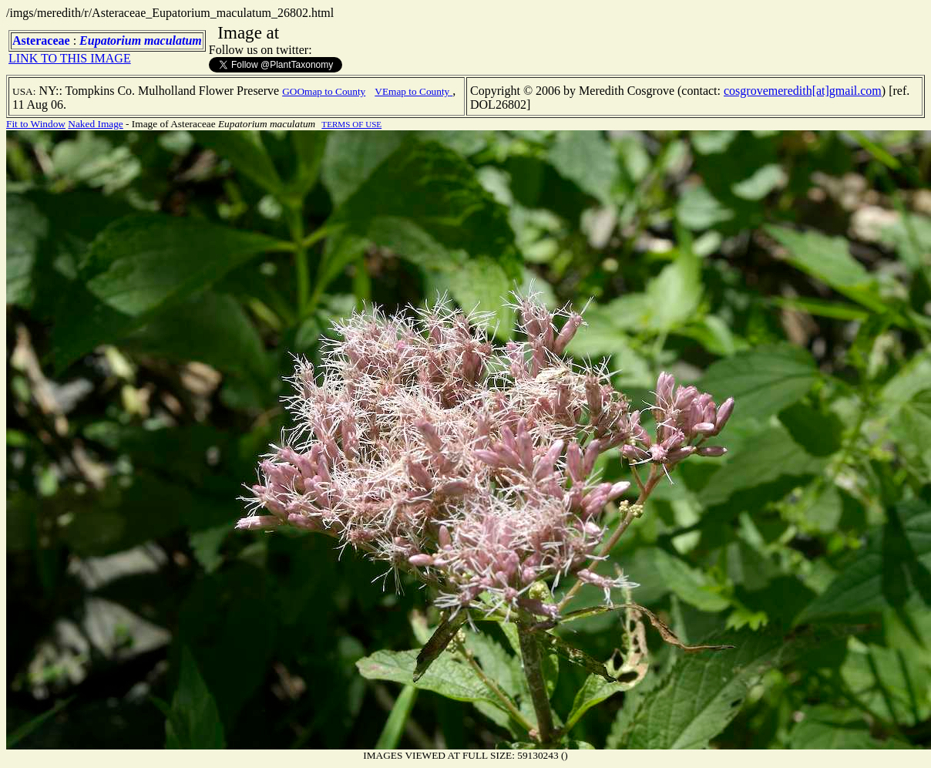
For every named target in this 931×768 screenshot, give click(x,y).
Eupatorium (110, 40)
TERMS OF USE (351, 124)
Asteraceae (41, 40)
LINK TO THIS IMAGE (69, 58)
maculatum (173, 40)
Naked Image (95, 124)
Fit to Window (36, 124)
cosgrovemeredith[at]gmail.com (803, 90)
